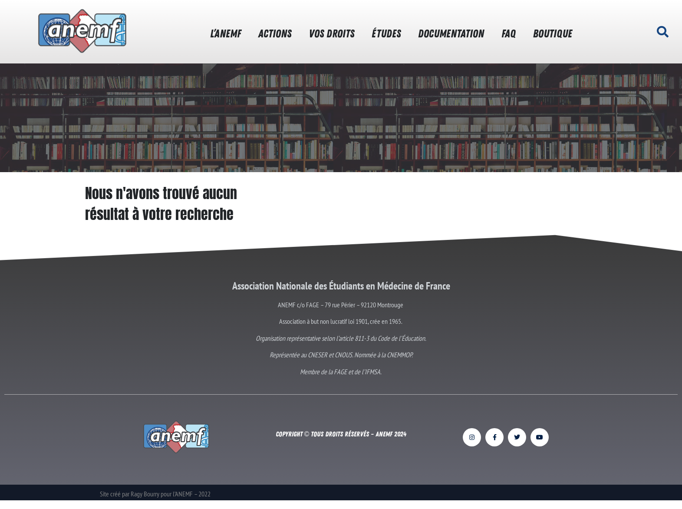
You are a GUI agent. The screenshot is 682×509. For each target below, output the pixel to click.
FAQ (508, 33)
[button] (662, 31)
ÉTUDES (386, 33)
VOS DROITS (331, 33)
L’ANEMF (225, 33)
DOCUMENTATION (451, 33)
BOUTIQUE (552, 33)
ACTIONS (274, 33)
